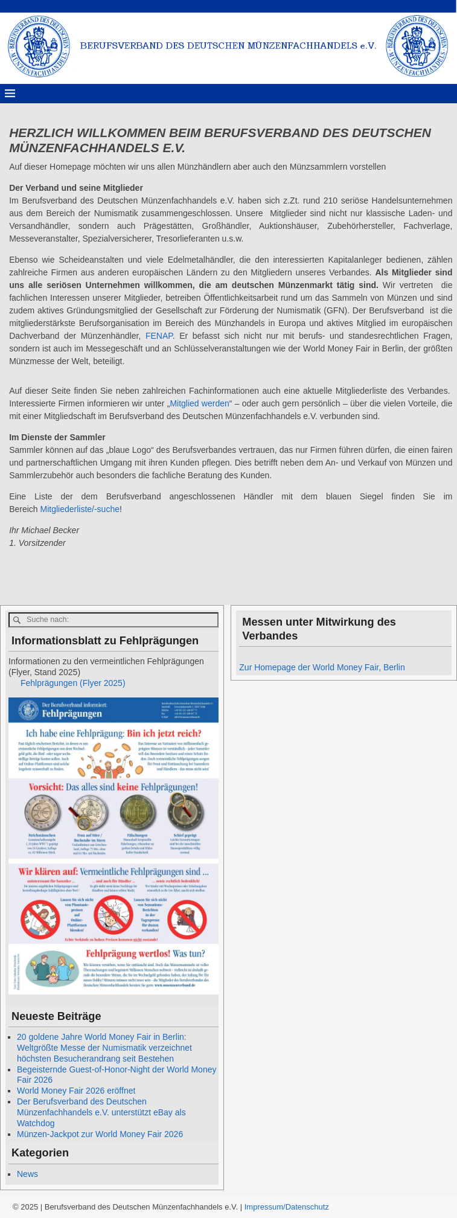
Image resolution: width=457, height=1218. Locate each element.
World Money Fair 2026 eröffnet (76, 1090)
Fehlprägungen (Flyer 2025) (73, 683)
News (27, 1174)
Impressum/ (265, 1206)
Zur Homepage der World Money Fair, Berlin (321, 667)
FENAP (159, 336)
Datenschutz (307, 1206)
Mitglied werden (199, 403)
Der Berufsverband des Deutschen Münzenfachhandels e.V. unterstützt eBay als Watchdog (101, 1112)
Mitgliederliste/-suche (80, 509)
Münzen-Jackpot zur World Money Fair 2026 (100, 1134)
